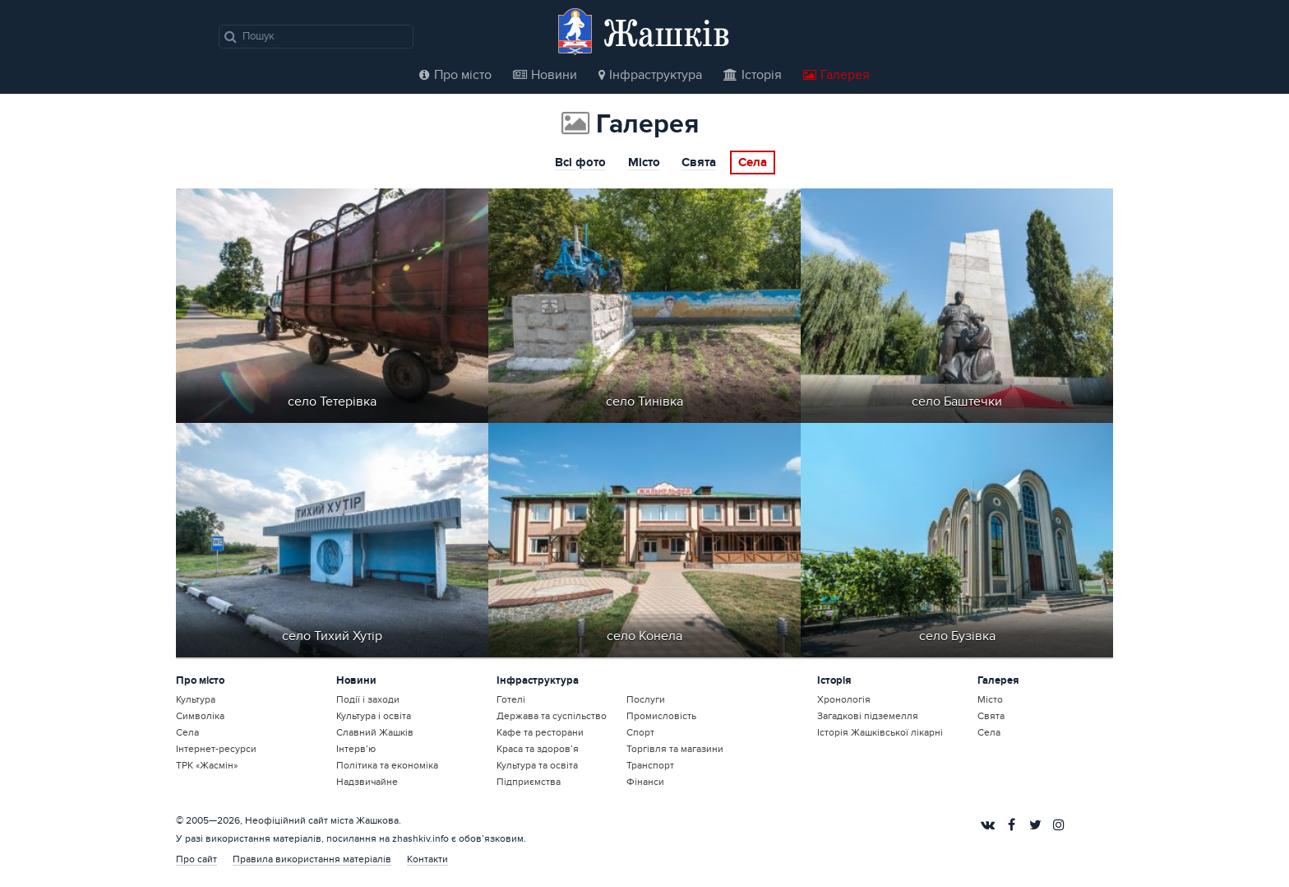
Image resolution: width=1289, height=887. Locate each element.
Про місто (455, 75)
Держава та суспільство (552, 716)
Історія (752, 75)
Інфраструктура (650, 75)
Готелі (511, 699)
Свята (698, 163)
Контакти (427, 859)
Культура (195, 699)
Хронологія (844, 699)
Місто (644, 163)
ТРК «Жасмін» (207, 765)
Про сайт (196, 859)
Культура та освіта (537, 765)
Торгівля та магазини (674, 749)
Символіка (200, 716)
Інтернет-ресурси (216, 749)
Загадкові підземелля (867, 716)
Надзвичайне (367, 781)
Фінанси (645, 781)
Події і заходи (368, 699)
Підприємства (529, 781)
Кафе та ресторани (540, 732)
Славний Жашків (374, 732)
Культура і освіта (373, 716)
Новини (545, 75)
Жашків (666, 32)
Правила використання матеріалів (312, 859)
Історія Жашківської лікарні (880, 732)
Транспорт (650, 765)
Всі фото (580, 163)
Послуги (645, 699)
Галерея (836, 75)
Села (752, 163)
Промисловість (661, 716)
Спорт (640, 732)
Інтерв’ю (356, 749)
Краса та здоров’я (538, 749)
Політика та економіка (387, 765)
